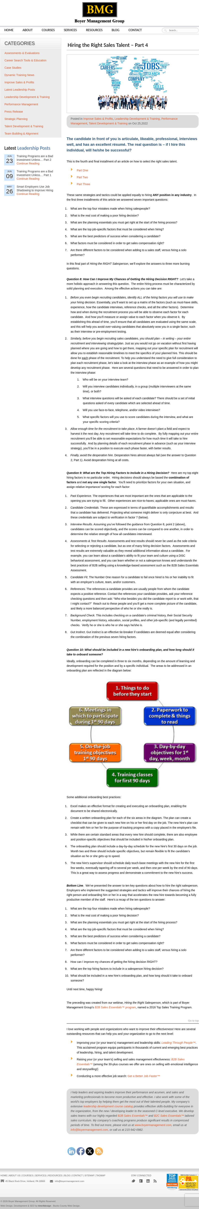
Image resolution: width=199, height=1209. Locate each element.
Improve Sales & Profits (98, 118)
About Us (14, 1175)
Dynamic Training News (19, 75)
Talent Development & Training (108, 123)
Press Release (13, 111)
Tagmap (100, 1175)
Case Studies (12, 67)
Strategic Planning (16, 119)
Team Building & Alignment (21, 133)
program (115, 1007)
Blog (115, 30)
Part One (82, 170)
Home (8, 30)
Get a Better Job (144, 1076)
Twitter (133, 1180)
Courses (48, 30)
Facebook (141, 1181)
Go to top (193, 1021)
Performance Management (21, 104)
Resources (94, 30)
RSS (155, 1181)
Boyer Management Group (21, 1201)
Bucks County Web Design (66, 1206)
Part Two (82, 177)
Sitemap (89, 1175)
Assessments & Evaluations (22, 53)
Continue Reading (28, 163)
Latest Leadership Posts (19, 89)
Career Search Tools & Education (25, 60)
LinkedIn (148, 1181)
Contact (135, 30)
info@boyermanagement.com (69, 1181)
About (28, 30)
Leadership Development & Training (137, 118)
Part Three (83, 184)
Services (70, 30)
